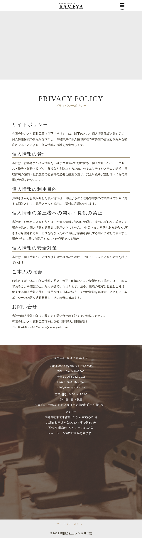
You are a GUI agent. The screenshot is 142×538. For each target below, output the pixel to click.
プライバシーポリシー (71, 524)
